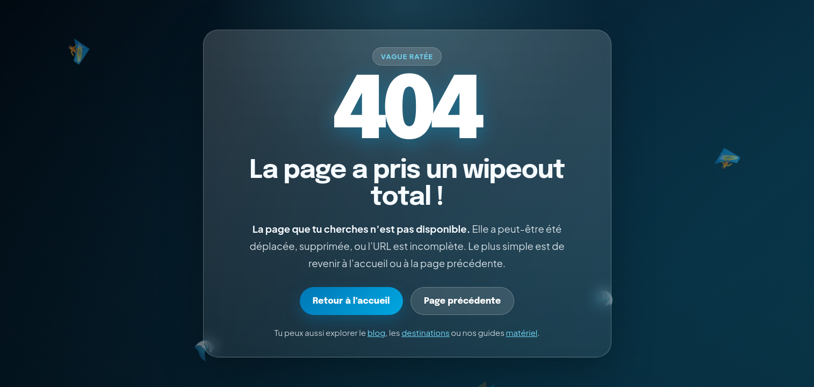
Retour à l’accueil (351, 301)
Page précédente (462, 301)
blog (377, 332)
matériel (522, 332)
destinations (425, 332)
